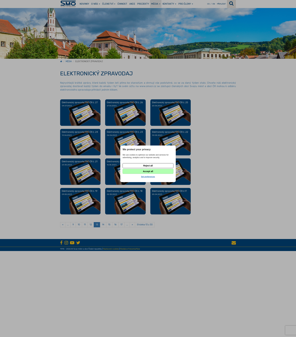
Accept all (148, 171)
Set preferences (148, 177)
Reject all (148, 165)
